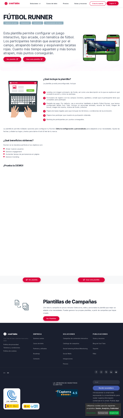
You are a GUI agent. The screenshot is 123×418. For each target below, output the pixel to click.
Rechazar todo (103, 413)
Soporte (95, 348)
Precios (65, 3)
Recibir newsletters (106, 388)
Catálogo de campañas (71, 343)
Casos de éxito (51, 3)
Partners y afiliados (40, 348)
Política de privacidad (10, 344)
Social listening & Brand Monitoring (75, 348)
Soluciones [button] (35, 3)
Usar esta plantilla (34, 59)
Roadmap (36, 353)
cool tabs (12, 3)
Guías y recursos (80, 3)
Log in (112, 3)
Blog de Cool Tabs (99, 343)
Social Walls (67, 353)
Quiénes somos (38, 338)
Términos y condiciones (11, 347)
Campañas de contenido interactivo (75, 338)
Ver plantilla (12, 59)
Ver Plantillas (51, 318)
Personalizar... (91, 413)
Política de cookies (10, 351)
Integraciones (68, 358)
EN (4, 372)
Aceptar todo (114, 413)
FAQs (94, 353)
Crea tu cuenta (97, 3)
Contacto (36, 358)
